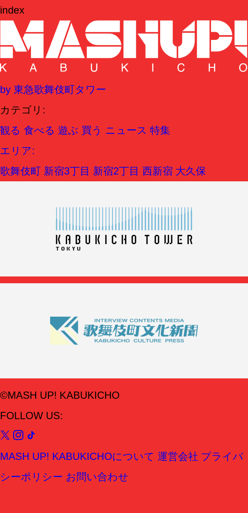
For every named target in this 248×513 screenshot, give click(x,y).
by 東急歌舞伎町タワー (53, 89)
